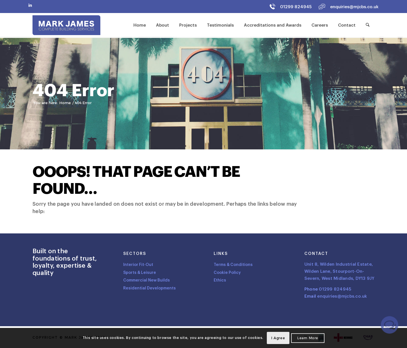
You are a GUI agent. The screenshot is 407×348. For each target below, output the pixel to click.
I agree (278, 338)
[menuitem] (139, 25)
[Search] (367, 25)
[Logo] (66, 25)
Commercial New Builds (146, 280)
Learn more (307, 338)
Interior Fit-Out (138, 265)
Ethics (220, 280)
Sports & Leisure (139, 272)
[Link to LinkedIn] (30, 5)
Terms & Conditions (233, 265)
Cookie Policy (227, 272)
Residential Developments (149, 288)
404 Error (73, 90)
